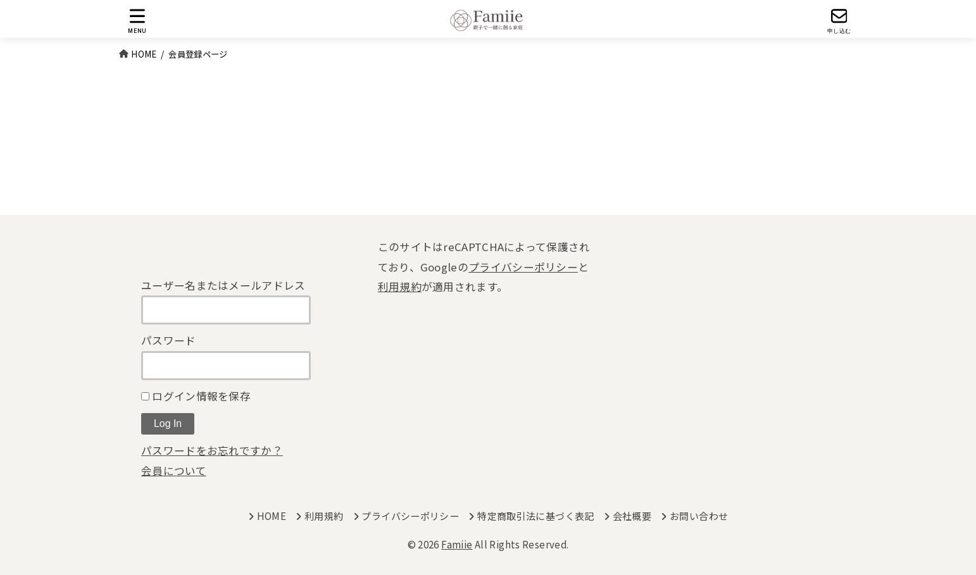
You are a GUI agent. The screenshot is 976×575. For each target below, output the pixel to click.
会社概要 (632, 515)
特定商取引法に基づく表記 (535, 515)
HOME (272, 515)
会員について (173, 470)
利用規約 (400, 286)
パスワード (168, 340)
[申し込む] (839, 21)
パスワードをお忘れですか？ (212, 450)
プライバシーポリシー (523, 267)
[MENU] (137, 21)
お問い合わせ (699, 515)
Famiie (456, 544)
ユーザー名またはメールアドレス (223, 285)
